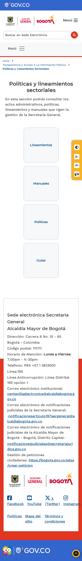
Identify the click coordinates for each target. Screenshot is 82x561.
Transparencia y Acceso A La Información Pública (35, 64)
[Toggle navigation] (16, 48)
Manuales (41, 183)
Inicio (6, 60)
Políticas (41, 222)
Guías (41, 260)
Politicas (14, 516)
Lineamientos (41, 145)
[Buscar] (41, 35)
